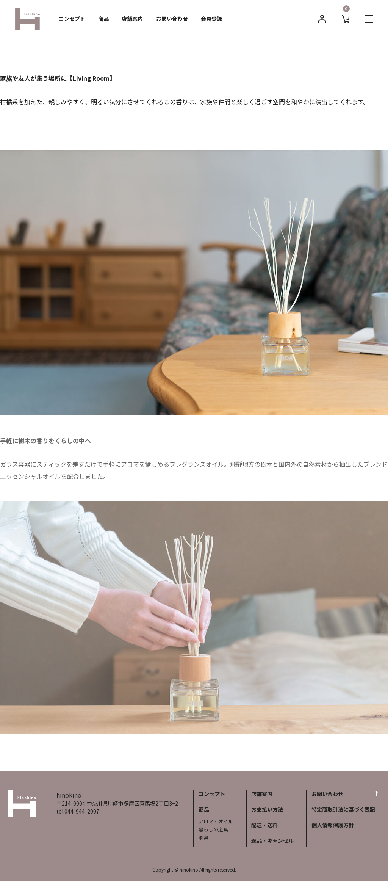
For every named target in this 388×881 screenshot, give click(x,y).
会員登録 (211, 18)
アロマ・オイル (216, 821)
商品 (103, 18)
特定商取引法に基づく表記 (343, 809)
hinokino (22, 803)
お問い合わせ (172, 18)
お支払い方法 (267, 809)
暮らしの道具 (213, 829)
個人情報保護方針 (332, 825)
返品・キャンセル (272, 840)
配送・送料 (264, 825)
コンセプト (72, 18)
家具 (203, 837)
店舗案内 (132, 18)
